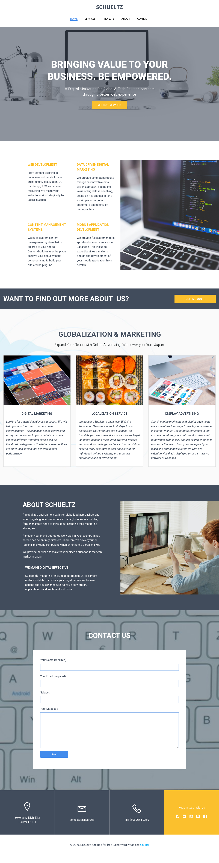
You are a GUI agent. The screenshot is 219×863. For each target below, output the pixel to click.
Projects (108, 18)
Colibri (144, 853)
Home (74, 18)
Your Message (109, 732)
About (126, 18)
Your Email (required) (109, 681)
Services (90, 18)
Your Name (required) (109, 665)
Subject (109, 697)
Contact (143, 18)
